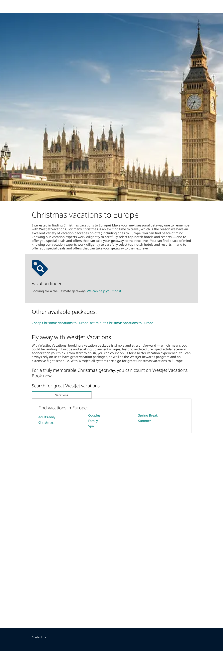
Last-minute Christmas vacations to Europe (121, 323)
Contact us (39, 637)
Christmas (46, 422)
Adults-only (46, 417)
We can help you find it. (104, 291)
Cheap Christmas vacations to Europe (60, 323)
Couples (94, 415)
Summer (144, 421)
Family (93, 421)
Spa (91, 426)
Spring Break (148, 415)
